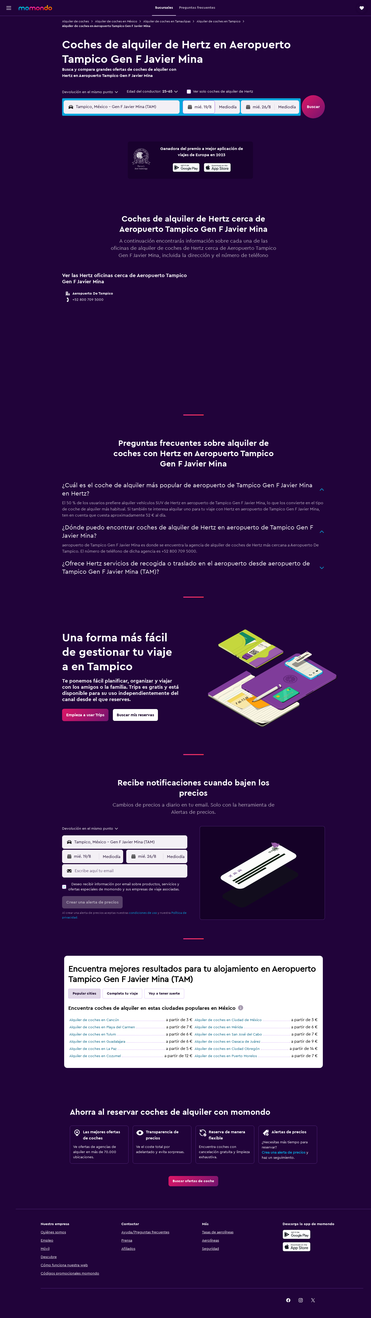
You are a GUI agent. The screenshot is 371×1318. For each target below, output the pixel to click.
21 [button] (152, 192)
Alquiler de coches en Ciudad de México (229, 1020)
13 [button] (140, 180)
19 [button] (128, 192)
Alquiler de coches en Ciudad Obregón (228, 1049)
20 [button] (140, 192)
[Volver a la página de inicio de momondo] (35, 7)
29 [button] (164, 204)
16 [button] (177, 180)
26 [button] (127, 204)
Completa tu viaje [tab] (123, 993)
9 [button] (177, 167)
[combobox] (91, 92)
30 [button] (177, 204)
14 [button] (152, 180)
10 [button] (103, 180)
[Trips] (8, 71)
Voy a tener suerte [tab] (165, 993)
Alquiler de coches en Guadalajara (98, 1041)
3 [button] (103, 167)
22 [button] (164, 192)
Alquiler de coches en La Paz (93, 1049)
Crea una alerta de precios (284, 1152)
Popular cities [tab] (85, 993)
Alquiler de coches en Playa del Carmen (103, 1027)
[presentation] (242, 1008)
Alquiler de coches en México (117, 21)
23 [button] (177, 192)
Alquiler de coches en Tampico (219, 21)
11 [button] (115, 180)
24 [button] (102, 204)
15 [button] (165, 180)
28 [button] (152, 204)
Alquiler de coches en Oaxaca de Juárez (228, 1041)
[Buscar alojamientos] (8, 34)
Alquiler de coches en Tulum (93, 1034)
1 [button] (164, 155)
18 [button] (115, 192)
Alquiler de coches (76, 21)
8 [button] (165, 167)
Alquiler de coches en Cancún (95, 1020)
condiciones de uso (144, 912)
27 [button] (140, 204)
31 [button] (103, 217)
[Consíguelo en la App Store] (297, 1246)
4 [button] (115, 167)
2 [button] (177, 155)
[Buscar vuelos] (8, 24)
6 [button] (140, 167)
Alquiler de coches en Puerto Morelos (227, 1056)
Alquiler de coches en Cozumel (96, 1056)
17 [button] (103, 192)
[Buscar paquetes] (8, 56)
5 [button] (128, 167)
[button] (8, 8)
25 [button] (115, 204)
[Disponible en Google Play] (297, 1234)
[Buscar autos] (8, 45)
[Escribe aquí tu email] (130, 870)
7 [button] (152, 167)
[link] (86, 715)
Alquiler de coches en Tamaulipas (167, 21)
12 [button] (128, 180)
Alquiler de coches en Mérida (220, 1027)
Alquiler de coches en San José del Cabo (229, 1034)
